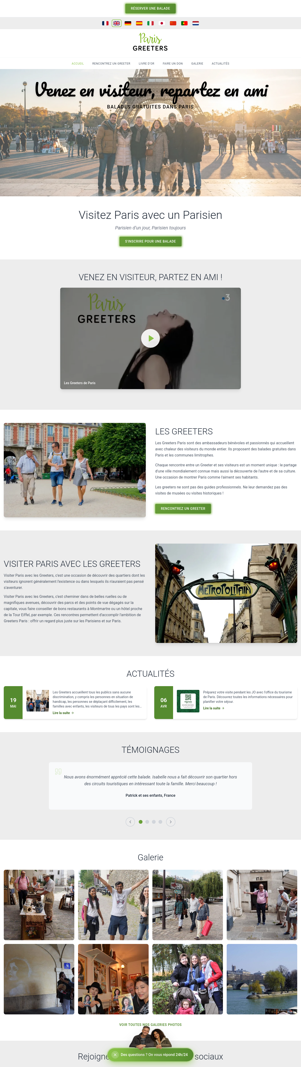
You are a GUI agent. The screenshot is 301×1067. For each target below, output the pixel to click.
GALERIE (197, 63)
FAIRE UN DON (173, 63)
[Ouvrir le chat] (151, 1054)
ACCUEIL (78, 63)
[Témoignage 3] (154, 822)
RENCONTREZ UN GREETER (111, 63)
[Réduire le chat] (115, 1055)
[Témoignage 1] (141, 822)
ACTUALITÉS (220, 63)
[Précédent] (130, 822)
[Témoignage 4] (160, 822)
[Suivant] (170, 822)
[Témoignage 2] (147, 822)
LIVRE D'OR (146, 63)
